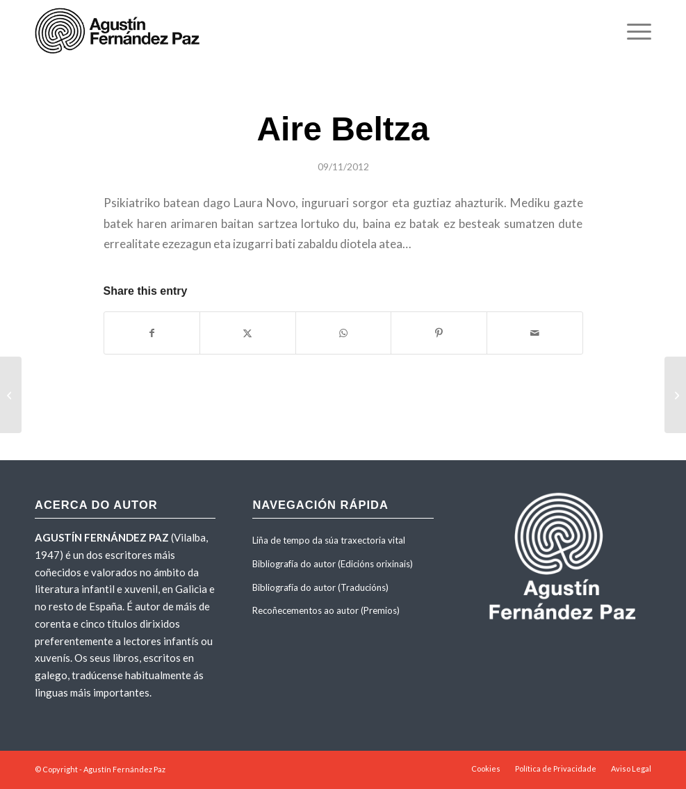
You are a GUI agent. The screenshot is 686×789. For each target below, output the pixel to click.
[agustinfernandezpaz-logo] (120, 31)
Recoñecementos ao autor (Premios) (326, 610)
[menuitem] (632, 31)
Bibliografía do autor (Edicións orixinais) (332, 563)
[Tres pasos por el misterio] (675, 395)
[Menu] (632, 31)
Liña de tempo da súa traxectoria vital (328, 540)
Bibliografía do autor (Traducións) (320, 587)
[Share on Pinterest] (439, 333)
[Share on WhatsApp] (343, 333)
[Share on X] (247, 333)
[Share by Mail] (534, 333)
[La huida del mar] (11, 395)
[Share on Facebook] (152, 333)
